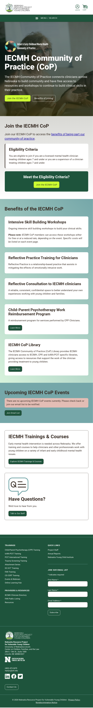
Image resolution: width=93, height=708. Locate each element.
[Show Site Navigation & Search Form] (46, 18)
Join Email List (13, 413)
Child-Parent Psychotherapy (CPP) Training (22, 550)
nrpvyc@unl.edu (11, 671)
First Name (53, 580)
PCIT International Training (16, 558)
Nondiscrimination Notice (46, 703)
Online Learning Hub (13, 583)
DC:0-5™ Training (12, 569)
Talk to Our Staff (17, 514)
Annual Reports (54, 554)
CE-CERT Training (12, 576)
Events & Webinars (12, 580)
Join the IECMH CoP (18, 98)
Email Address (54, 601)
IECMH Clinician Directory (16, 595)
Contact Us (12, 687)
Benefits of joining (46, 98)
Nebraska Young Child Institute (61, 558)
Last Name (53, 591)
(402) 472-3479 (11, 669)
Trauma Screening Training (16, 561)
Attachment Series (12, 565)
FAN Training (10, 572)
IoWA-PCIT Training (13, 554)
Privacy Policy (74, 700)
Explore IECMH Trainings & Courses (26, 462)
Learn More (16, 328)
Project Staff (53, 550)
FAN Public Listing (12, 599)
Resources (9, 603)
